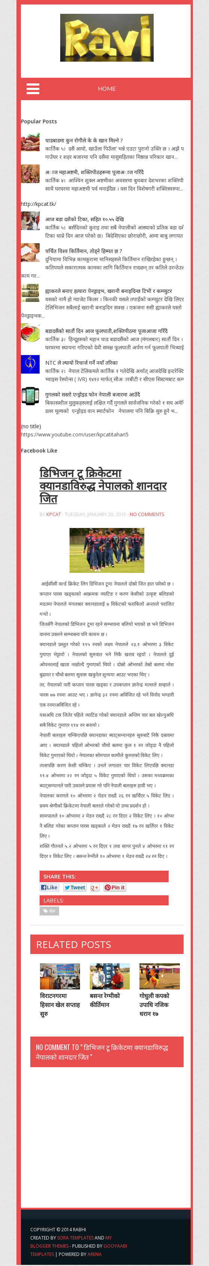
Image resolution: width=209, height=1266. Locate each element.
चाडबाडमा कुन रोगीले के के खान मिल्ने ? (84, 140)
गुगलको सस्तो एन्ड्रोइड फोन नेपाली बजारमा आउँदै (92, 394)
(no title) (31, 426)
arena (94, 1255)
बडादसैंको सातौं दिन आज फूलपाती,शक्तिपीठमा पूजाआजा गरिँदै (106, 330)
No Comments (147, 515)
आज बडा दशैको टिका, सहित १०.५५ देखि (84, 219)
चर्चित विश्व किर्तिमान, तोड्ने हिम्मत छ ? (83, 250)
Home (107, 89)
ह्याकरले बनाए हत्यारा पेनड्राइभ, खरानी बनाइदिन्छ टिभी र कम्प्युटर (108, 290)
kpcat (53, 515)
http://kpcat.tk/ (38, 203)
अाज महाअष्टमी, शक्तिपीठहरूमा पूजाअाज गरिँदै (94, 172)
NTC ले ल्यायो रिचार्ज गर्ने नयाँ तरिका (81, 362)
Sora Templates (75, 1239)
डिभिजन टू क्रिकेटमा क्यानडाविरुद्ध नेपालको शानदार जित (103, 486)
